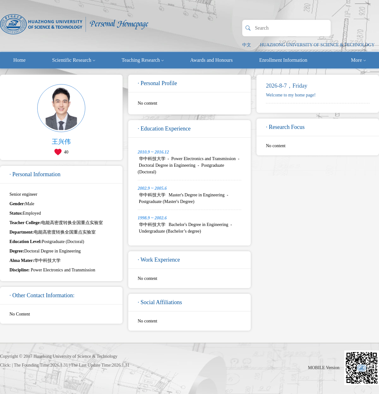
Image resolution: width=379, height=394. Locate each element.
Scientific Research (73, 60)
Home (19, 60)
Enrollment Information (283, 60)
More (358, 60)
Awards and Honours (211, 60)
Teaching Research (143, 60)
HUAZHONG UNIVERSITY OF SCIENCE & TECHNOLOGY (317, 45)
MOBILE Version (324, 367)
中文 (246, 45)
